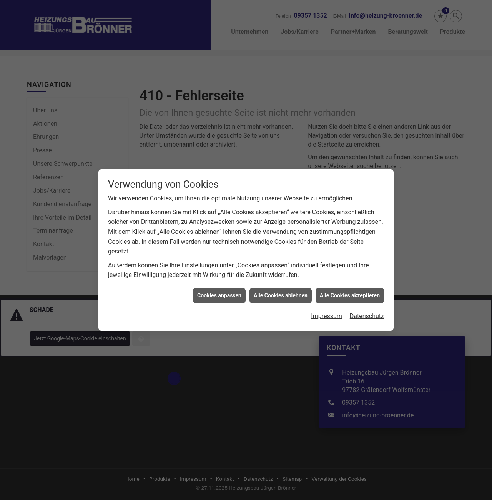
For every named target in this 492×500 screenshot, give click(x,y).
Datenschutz (367, 311)
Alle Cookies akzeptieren (350, 291)
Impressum (326, 311)
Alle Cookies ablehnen (281, 291)
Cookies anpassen (219, 291)
